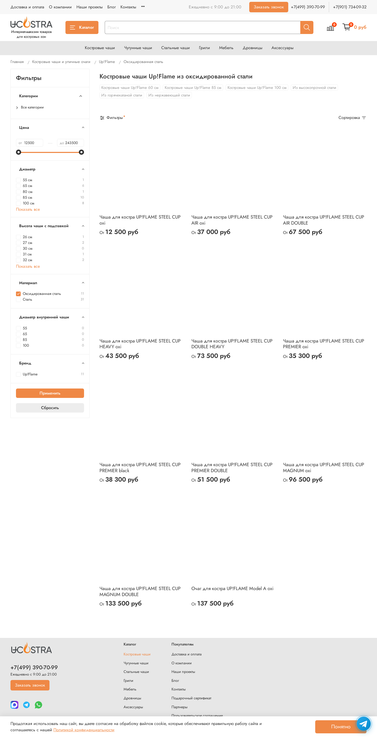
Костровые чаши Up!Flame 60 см (129, 87)
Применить (50, 393)
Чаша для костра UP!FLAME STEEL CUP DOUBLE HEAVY (232, 344)
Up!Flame (107, 62)
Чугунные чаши (138, 48)
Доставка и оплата (27, 7)
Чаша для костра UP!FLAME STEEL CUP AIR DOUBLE (323, 220)
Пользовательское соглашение (197, 715)
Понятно (341, 726)
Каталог (82, 27)
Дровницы (252, 48)
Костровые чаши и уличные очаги (61, 62)
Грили (204, 48)
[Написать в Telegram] (364, 724)
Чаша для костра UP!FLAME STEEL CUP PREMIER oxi (323, 344)
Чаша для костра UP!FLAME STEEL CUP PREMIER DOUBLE (232, 467)
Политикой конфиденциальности (83, 730)
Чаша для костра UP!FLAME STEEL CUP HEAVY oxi (140, 344)
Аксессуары (282, 48)
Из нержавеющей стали (169, 95)
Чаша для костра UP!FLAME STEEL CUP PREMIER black (140, 467)
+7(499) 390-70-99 (308, 7)
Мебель (226, 48)
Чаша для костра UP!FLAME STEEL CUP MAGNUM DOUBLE (140, 591)
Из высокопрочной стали (314, 87)
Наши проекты (89, 7)
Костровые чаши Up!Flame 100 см (257, 87)
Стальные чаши (175, 48)
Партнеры (179, 707)
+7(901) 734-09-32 (350, 7)
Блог (111, 7)
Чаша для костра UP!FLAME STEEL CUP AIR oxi (232, 220)
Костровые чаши (100, 48)
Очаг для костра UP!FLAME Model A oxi (232, 588)
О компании (60, 7)
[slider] (19, 152)
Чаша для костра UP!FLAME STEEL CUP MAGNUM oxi (323, 467)
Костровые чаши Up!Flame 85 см (193, 87)
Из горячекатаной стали (121, 95)
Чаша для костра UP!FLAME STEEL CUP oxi (140, 220)
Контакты (128, 7)
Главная (17, 62)
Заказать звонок (269, 7)
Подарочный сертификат (191, 698)
